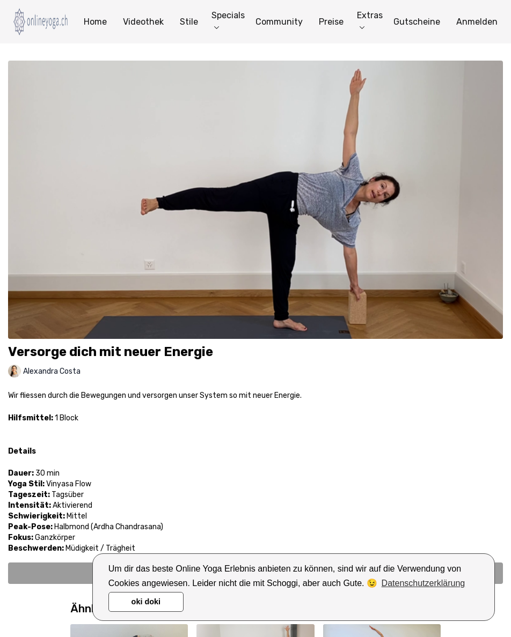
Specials (228, 19)
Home (95, 22)
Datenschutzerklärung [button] (423, 583)
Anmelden (477, 22)
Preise (331, 22)
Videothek (143, 22)
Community (279, 22)
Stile (189, 22)
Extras (370, 19)
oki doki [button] (146, 601)
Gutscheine (416, 22)
